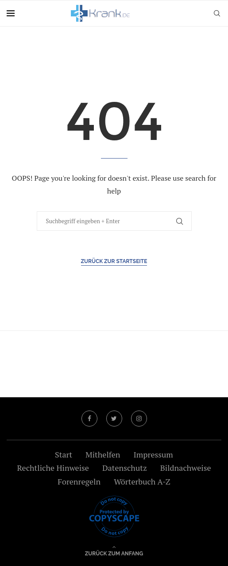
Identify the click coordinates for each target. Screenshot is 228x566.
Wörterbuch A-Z (142, 481)
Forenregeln (79, 481)
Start (63, 454)
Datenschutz (124, 467)
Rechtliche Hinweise (53, 467)
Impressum (153, 454)
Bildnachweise (185, 467)
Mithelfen (102, 454)
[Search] (217, 13)
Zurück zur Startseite (114, 261)
